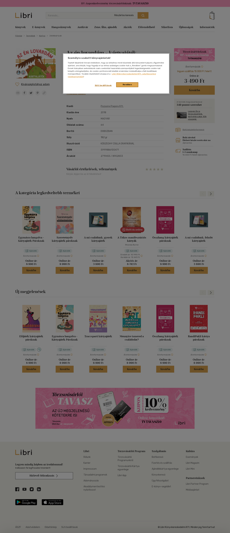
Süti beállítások (103, 85)
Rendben (127, 84)
